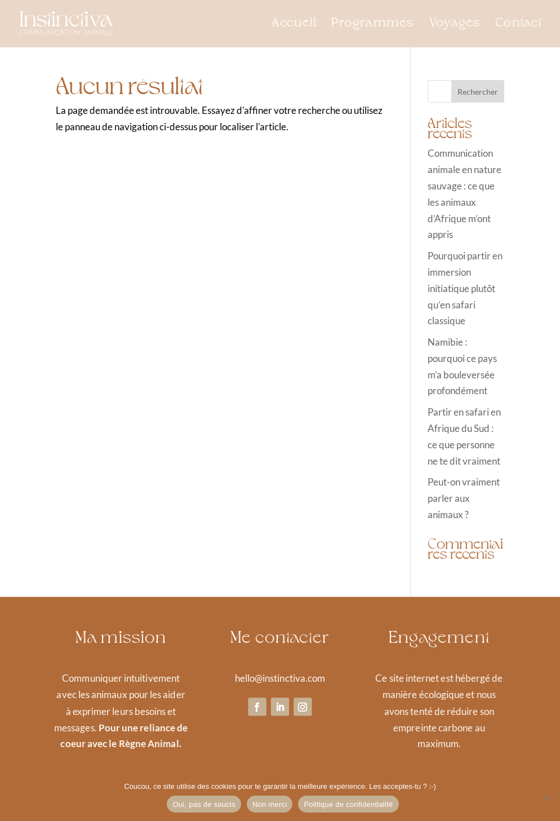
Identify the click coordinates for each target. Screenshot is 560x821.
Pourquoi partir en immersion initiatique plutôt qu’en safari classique (465, 288)
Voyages (455, 25)
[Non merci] (546, 796)
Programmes (372, 25)
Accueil (294, 25)
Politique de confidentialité (348, 804)
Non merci (269, 804)
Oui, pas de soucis (203, 804)
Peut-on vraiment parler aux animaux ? (464, 498)
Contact (518, 25)
